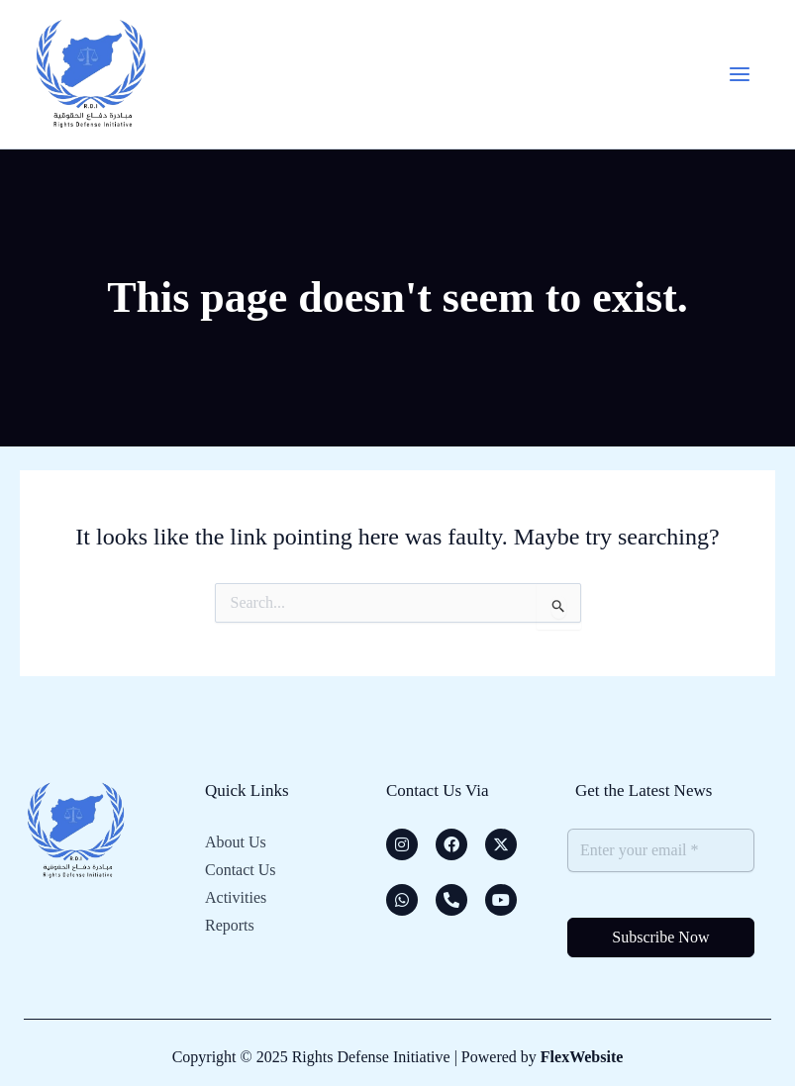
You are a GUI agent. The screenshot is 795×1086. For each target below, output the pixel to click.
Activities (235, 897)
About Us (235, 842)
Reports (229, 925)
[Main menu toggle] (739, 74)
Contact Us (240, 869)
